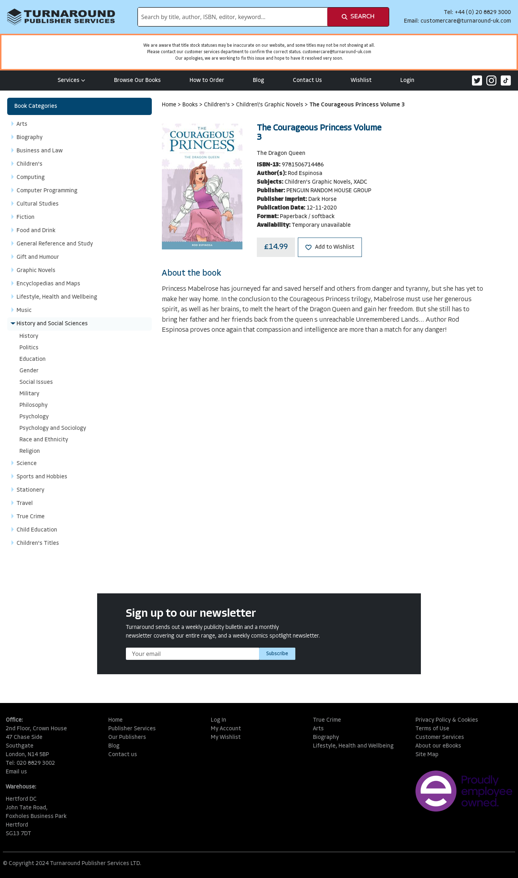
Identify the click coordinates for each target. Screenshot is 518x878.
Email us (16, 772)
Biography (326, 737)
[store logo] (61, 17)
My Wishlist (226, 737)
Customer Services (439, 737)
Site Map (427, 755)
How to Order (207, 80)
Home (170, 105)
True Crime (327, 720)
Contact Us (307, 80)
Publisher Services (132, 729)
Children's (217, 105)
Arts (318, 729)
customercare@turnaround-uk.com (466, 21)
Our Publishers (127, 737)
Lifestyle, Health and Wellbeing (353, 746)
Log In (218, 720)
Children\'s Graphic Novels (270, 105)
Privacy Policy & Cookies (446, 720)
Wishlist (361, 80)
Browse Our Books (137, 80)
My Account (226, 729)
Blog (258, 80)
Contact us (122, 755)
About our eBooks (438, 746)
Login (407, 80)
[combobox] (232, 17)
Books (190, 105)
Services (71, 80)
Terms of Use (432, 729)
